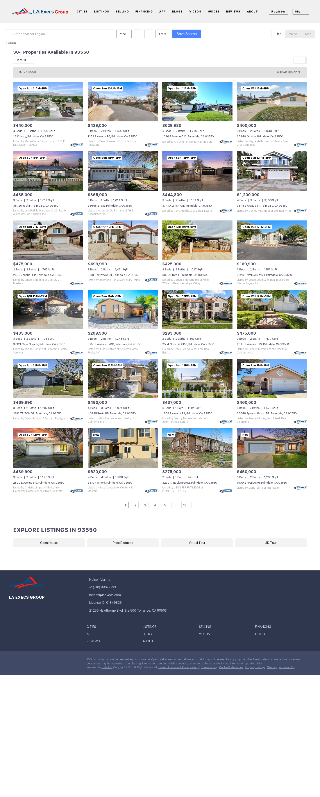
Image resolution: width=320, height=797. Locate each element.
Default (21, 60)
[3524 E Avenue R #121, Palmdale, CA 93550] (272, 240)
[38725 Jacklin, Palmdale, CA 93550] (48, 171)
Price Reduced (123, 543)
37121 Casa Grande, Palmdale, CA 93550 (39, 344)
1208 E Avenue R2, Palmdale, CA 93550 (187, 413)
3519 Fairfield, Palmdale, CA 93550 (110, 482)
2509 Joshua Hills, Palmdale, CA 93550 (38, 275)
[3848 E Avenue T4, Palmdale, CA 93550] (272, 171)
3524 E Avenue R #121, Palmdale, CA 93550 (264, 275)
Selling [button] (122, 11)
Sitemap (272, 667)
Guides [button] (214, 11)
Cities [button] (82, 11)
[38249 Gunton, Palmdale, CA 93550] (272, 101)
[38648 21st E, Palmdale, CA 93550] (123, 171)
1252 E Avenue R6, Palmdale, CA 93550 (112, 136)
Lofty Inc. (107, 667)
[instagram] (38, 660)
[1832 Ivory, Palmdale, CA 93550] (48, 101)
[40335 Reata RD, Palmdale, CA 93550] (123, 378)
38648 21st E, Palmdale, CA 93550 (110, 205)
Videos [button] (195, 11)
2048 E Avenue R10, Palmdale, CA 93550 (263, 344)
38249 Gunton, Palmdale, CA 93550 (260, 136)
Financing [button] (144, 11)
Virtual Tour (197, 543)
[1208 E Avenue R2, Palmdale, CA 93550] (197, 378)
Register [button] (278, 11)
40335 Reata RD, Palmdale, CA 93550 (112, 413)
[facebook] (12, 660)
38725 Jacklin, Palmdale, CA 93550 (36, 205)
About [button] (252, 11)
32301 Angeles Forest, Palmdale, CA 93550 (189, 482)
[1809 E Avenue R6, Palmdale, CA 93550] (272, 448)
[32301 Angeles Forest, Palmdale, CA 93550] (197, 448)
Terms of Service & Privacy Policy (178, 667)
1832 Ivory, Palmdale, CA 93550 (33, 136)
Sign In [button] (301, 11)
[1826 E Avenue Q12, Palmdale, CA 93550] (197, 101)
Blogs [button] (177, 11)
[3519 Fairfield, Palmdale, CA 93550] (123, 448)
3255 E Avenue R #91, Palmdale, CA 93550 (114, 344)
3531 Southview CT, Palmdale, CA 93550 (113, 275)
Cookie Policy (209, 667)
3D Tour (271, 543)
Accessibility (287, 667)
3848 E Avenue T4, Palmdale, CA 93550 (262, 205)
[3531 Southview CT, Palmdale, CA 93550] (123, 240)
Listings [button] (101, 11)
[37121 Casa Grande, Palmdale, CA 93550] (48, 309)
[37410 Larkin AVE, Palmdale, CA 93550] (197, 171)
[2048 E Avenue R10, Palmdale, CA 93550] (272, 309)
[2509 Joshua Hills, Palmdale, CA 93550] (48, 240)
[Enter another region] (69, 34)
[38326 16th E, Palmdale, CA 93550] (197, 240)
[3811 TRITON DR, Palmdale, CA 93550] (48, 378)
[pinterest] (47, 660)
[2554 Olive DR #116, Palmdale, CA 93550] (197, 309)
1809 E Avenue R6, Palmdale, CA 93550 (262, 482)
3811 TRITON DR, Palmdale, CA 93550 (37, 413)
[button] (18, 34)
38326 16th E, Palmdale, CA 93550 (184, 275)
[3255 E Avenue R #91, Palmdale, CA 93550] (123, 309)
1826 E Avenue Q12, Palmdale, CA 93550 (188, 136)
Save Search (195, 34)
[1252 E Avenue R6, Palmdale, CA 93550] (123, 101)
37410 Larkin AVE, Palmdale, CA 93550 (187, 205)
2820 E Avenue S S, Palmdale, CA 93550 (38, 482)
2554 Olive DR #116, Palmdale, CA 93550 (188, 344)
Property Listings (255, 667)
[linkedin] (21, 660)
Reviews (233, 11)
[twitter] (29, 660)
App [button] (162, 11)
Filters (170, 34)
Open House (49, 543)
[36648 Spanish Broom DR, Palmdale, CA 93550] (272, 378)
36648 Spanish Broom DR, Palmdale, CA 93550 (267, 413)
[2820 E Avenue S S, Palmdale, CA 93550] (48, 448)
